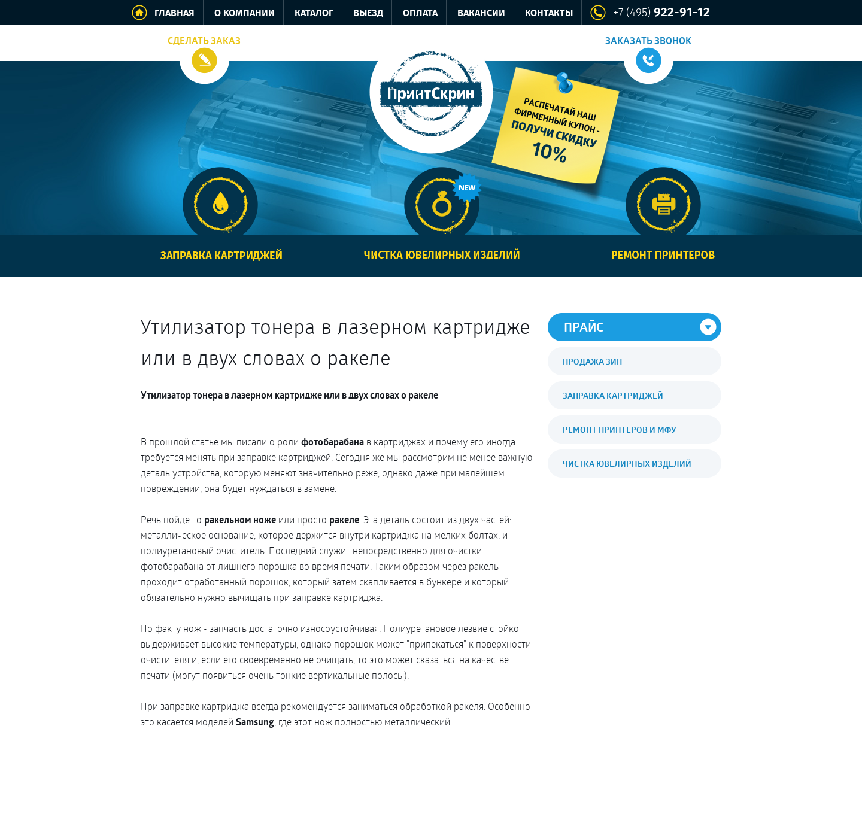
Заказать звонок (648, 40)
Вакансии (481, 13)
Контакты (549, 13)
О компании (244, 13)
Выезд (368, 13)
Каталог (314, 13)
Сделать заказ (204, 40)
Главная (174, 13)
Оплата (420, 13)
